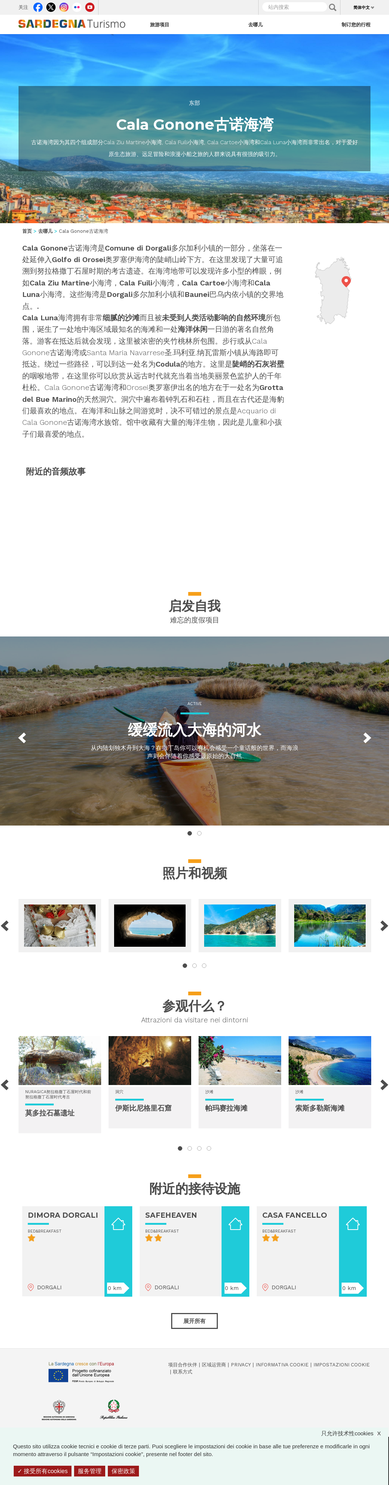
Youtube (89, 5)
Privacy (241, 1364)
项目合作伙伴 (182, 1364)
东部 (194, 103)
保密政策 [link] (123, 1471)
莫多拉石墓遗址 (49, 1113)
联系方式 (182, 1372)
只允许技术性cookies (354, 1433)
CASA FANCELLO (294, 1215)
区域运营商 (214, 1364)
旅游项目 (159, 24)
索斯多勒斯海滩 (320, 1108)
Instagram (64, 5)
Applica (332, 7)
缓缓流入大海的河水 (194, 730)
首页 (27, 231)
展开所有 (194, 1320)
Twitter (51, 5)
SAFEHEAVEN (171, 1215)
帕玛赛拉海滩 (226, 1108)
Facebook (38, 5)
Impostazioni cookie (341, 1364)
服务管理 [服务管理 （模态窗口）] (90, 1471)
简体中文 (361, 7)
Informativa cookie (282, 1364)
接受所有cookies (42, 1471)
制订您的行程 (356, 24)
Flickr (77, 5)
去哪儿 (255, 24)
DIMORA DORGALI (63, 1215)
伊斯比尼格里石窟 (143, 1108)
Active (194, 703)
